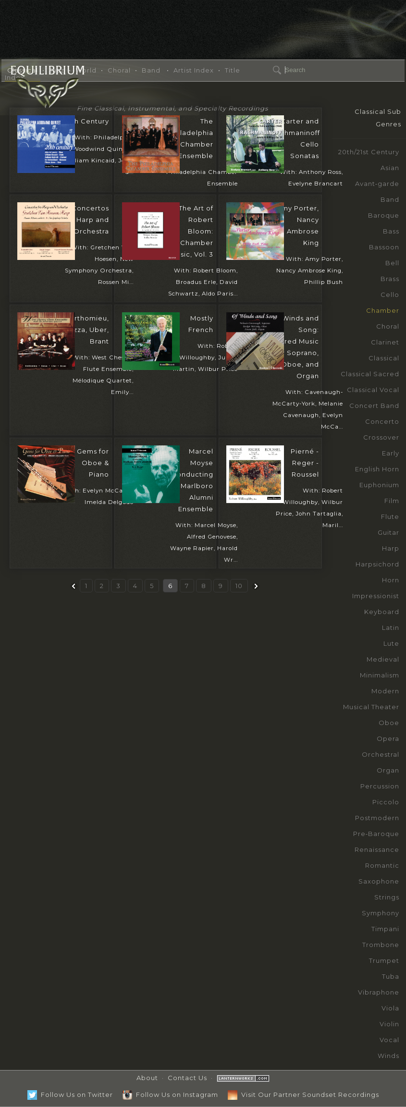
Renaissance (377, 849)
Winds (388, 1055)
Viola (390, 1008)
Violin (389, 1024)
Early (390, 453)
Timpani (385, 929)
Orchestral (380, 754)
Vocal (389, 1040)
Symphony (380, 913)
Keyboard (381, 611)
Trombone (380, 944)
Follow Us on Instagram (170, 1094)
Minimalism (379, 675)
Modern (385, 691)
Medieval (383, 659)
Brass (390, 279)
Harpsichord (377, 564)
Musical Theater (371, 707)
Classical (384, 358)
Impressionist (375, 596)
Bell (392, 263)
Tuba (390, 976)
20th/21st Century (368, 152)
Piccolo (385, 802)
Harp (390, 548)
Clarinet (385, 342)
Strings (386, 897)
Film (391, 500)
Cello (390, 294)
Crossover (381, 437)
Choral (387, 326)
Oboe (389, 722)
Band (390, 199)
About (147, 1078)
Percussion (379, 786)
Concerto (382, 421)
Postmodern (377, 818)
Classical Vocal (373, 390)
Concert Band (374, 405)
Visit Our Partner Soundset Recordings (303, 1094)
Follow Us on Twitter (70, 1094)
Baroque (383, 215)
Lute (391, 643)
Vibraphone (378, 992)
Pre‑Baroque (376, 833)
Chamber (382, 310)
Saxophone (378, 881)
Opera (388, 738)
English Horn (377, 469)
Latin (390, 627)
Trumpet (384, 960)
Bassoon (384, 247)
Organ (388, 770)
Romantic (382, 865)
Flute (390, 516)
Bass (391, 231)
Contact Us (187, 1078)
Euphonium (379, 485)
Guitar (388, 532)
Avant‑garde (377, 183)
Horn (390, 580)
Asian (390, 168)
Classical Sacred (370, 374)
